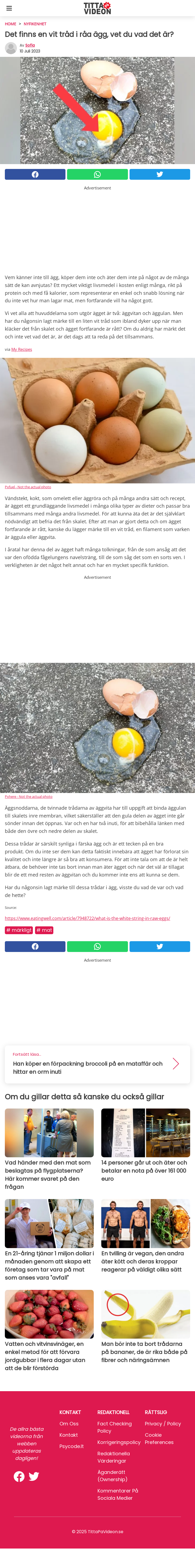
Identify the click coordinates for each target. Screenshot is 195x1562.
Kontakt (69, 1435)
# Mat (44, 930)
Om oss (69, 1423)
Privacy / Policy (163, 1423)
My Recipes (21, 349)
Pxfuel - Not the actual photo (28, 486)
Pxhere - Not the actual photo (29, 796)
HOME (10, 23)
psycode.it (72, 1446)
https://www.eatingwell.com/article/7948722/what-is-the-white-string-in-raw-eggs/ (87, 918)
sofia (30, 45)
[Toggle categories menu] (9, 8)
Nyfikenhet (35, 23)
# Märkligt (19, 930)
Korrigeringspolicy (119, 1442)
